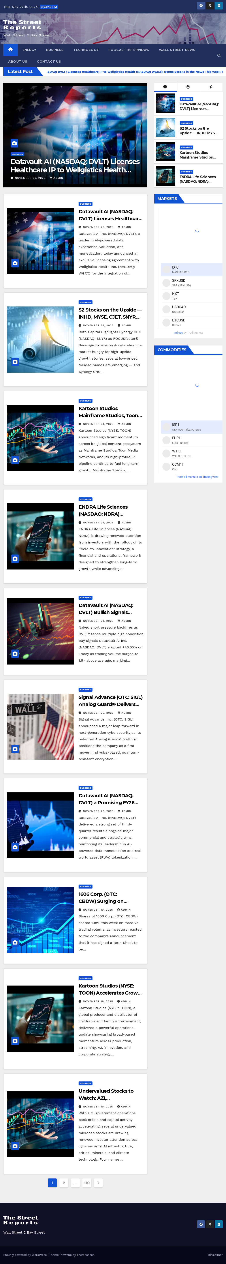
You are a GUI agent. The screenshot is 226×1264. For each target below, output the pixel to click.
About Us (17, 61)
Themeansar (85, 1255)
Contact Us (49, 61)
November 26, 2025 (31, 177)
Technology (86, 50)
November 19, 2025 (98, 909)
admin (56, 177)
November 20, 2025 (99, 712)
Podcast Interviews (128, 50)
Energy (29, 50)
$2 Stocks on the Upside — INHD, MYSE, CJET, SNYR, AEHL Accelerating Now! (199, 135)
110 (87, 1182)
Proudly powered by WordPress (25, 1255)
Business (55, 50)
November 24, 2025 (99, 325)
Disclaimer (215, 1255)
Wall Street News (177, 50)
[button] (219, 56)
